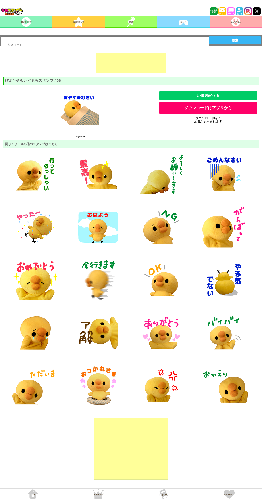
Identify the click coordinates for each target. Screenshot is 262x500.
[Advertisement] (131, 62)
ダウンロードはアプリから (208, 108)
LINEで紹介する (208, 95)
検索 (235, 40)
